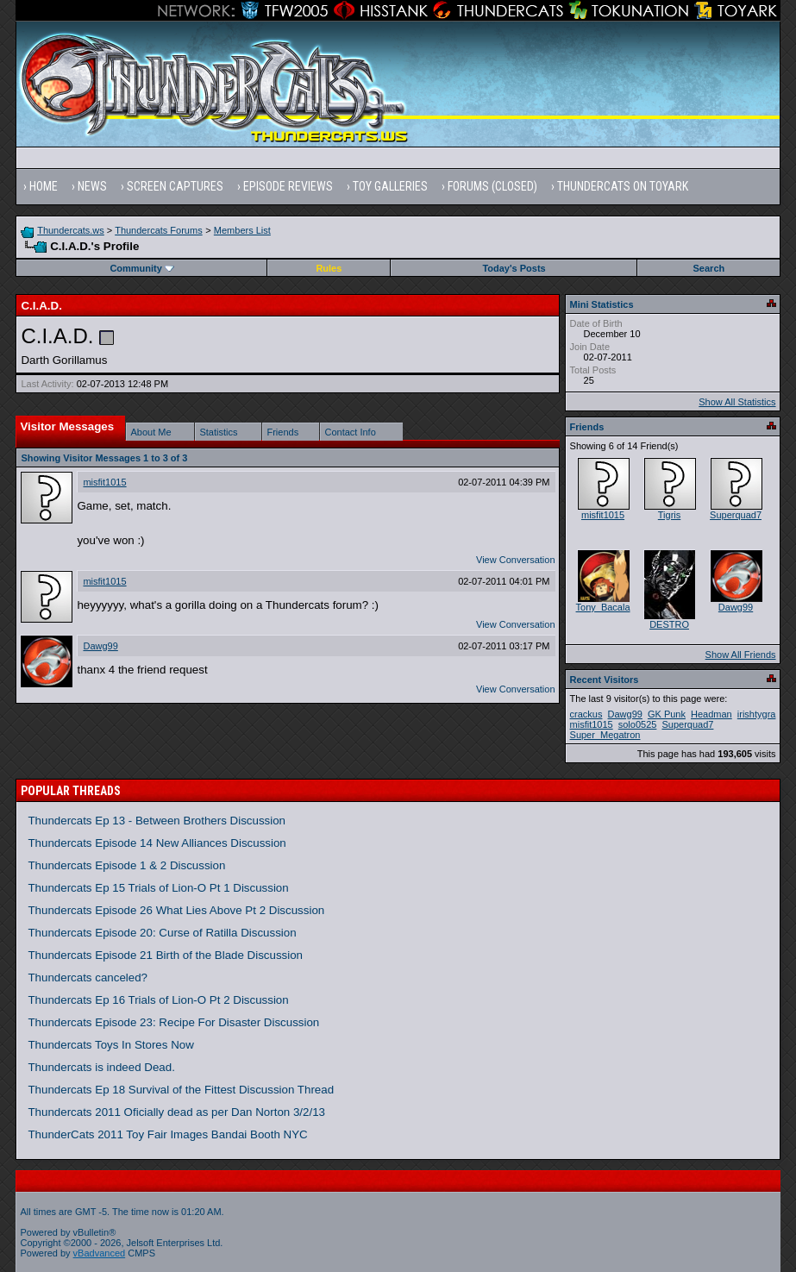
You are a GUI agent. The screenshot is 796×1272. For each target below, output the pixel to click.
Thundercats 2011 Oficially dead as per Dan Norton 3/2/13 (176, 1112)
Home (43, 186)
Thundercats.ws (70, 230)
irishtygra (756, 714)
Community (142, 268)
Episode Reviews (288, 186)
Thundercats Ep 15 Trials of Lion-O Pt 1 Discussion (158, 887)
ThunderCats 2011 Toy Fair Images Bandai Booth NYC (167, 1134)
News (92, 186)
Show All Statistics (737, 402)
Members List (242, 230)
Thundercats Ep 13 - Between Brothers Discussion (156, 820)
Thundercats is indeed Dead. (101, 1067)
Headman (711, 714)
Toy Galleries (390, 186)
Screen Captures (175, 186)
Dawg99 (100, 646)
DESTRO (669, 624)
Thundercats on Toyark (622, 186)
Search (709, 268)
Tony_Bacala (603, 607)
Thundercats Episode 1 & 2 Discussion (126, 865)
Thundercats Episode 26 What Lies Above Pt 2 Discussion (176, 910)
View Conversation (515, 560)
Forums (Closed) (492, 186)
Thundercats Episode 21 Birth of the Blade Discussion (165, 955)
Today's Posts (513, 268)
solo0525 (637, 724)
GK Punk (667, 714)
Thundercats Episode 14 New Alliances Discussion (156, 843)
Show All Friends (740, 654)
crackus (586, 714)
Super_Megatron (605, 735)
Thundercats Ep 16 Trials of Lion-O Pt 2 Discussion (158, 999)
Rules (329, 268)
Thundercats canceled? (87, 977)
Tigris (669, 515)
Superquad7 (736, 515)
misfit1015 (104, 482)
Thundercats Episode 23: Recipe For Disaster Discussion (173, 1022)
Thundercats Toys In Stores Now (110, 1044)
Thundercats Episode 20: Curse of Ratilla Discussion (162, 932)
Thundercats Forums (158, 230)
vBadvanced (99, 1253)
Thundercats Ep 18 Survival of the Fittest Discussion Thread (181, 1089)
